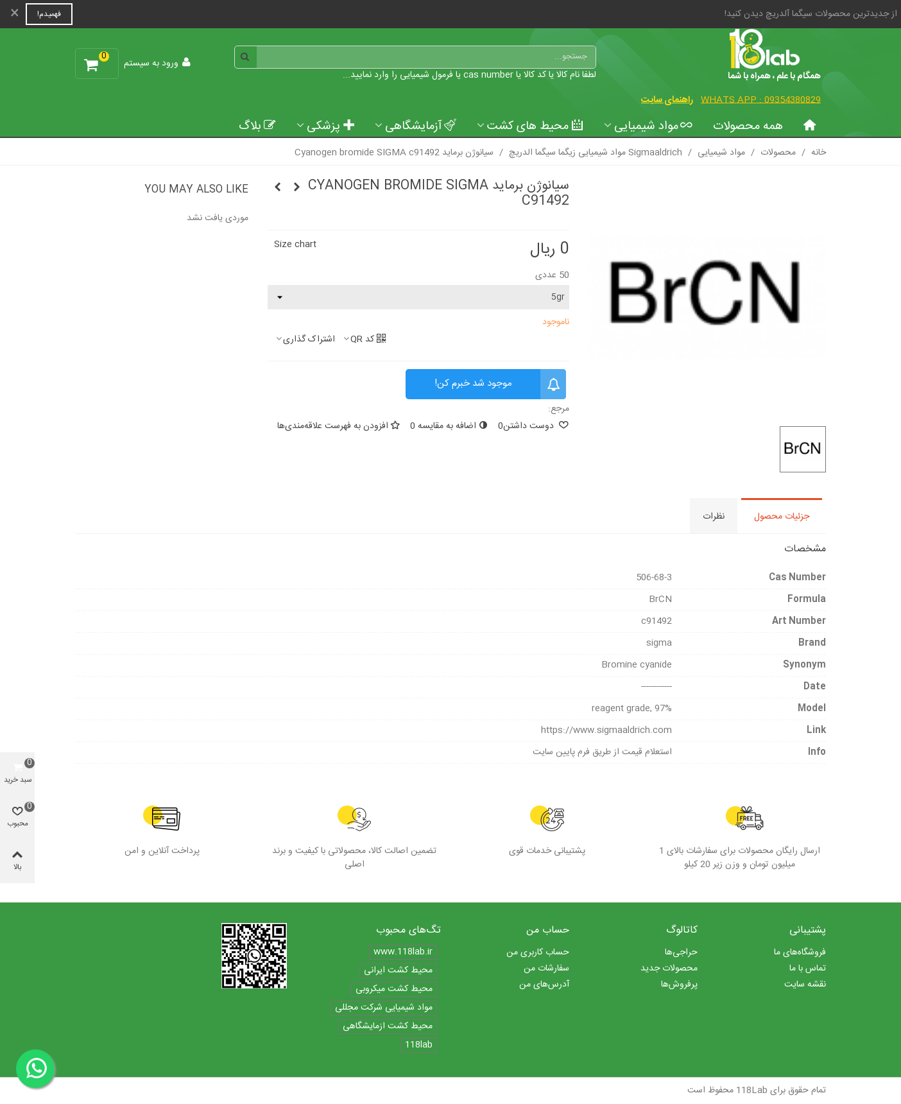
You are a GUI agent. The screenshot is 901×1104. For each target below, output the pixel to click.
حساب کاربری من (537, 952)
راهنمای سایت (667, 100)
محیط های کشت (535, 126)
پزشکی (331, 126)
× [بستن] (14, 14)
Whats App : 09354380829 (761, 100)
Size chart (295, 244)
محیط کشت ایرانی (398, 970)
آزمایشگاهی (420, 126)
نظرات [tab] (714, 516)
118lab (419, 1045)
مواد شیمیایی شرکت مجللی (384, 1008)
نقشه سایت (805, 984)
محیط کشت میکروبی (394, 989)
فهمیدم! (49, 14)
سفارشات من (546, 968)
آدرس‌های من (544, 984)
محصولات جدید (669, 968)
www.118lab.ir (403, 952)
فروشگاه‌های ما (800, 952)
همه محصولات (748, 126)
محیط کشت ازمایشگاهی (388, 1026)
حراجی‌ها (681, 952)
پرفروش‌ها (679, 984)
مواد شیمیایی (653, 126)
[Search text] (426, 57)
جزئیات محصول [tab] (781, 516)
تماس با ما (807, 968)
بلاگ (257, 126)
